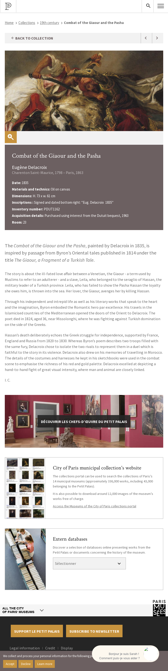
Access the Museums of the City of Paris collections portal (94, 506)
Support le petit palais (37, 631)
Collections (26, 22)
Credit (50, 648)
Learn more (44, 664)
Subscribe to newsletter (94, 631)
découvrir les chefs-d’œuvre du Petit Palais (84, 421)
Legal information (25, 648)
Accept (10, 664)
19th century (49, 22)
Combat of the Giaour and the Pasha (56, 156)
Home (9, 22)
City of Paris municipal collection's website (97, 467)
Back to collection (32, 38)
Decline (25, 664)
